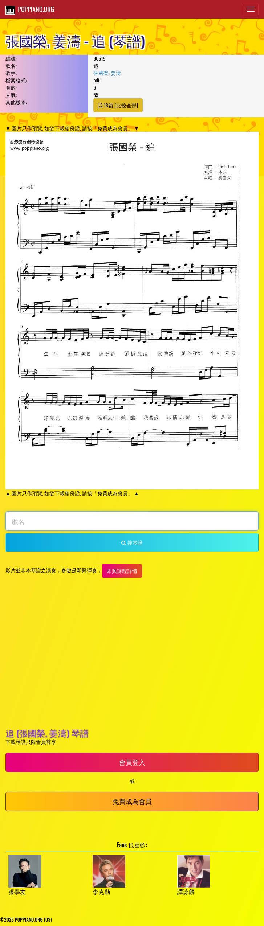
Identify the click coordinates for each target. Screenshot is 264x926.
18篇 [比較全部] (118, 105)
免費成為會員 (132, 801)
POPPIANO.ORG (29, 9)
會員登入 (132, 762)
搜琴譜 (131, 542)
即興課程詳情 (122, 570)
